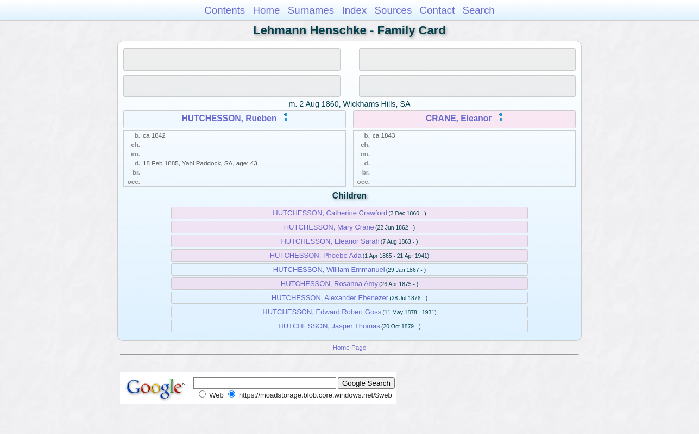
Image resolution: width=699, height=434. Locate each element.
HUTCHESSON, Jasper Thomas (329, 326)
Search (478, 10)
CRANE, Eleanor (459, 118)
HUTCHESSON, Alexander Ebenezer (330, 298)
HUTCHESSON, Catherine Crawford (330, 213)
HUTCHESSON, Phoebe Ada (316, 255)
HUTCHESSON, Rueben (228, 118)
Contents (224, 10)
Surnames (311, 10)
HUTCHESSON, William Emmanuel (329, 269)
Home (266, 10)
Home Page (350, 347)
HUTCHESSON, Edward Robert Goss (321, 312)
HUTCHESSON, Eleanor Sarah (330, 241)
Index (354, 10)
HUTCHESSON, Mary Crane (329, 227)
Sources (393, 10)
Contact (437, 10)
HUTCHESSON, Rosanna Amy (329, 284)
